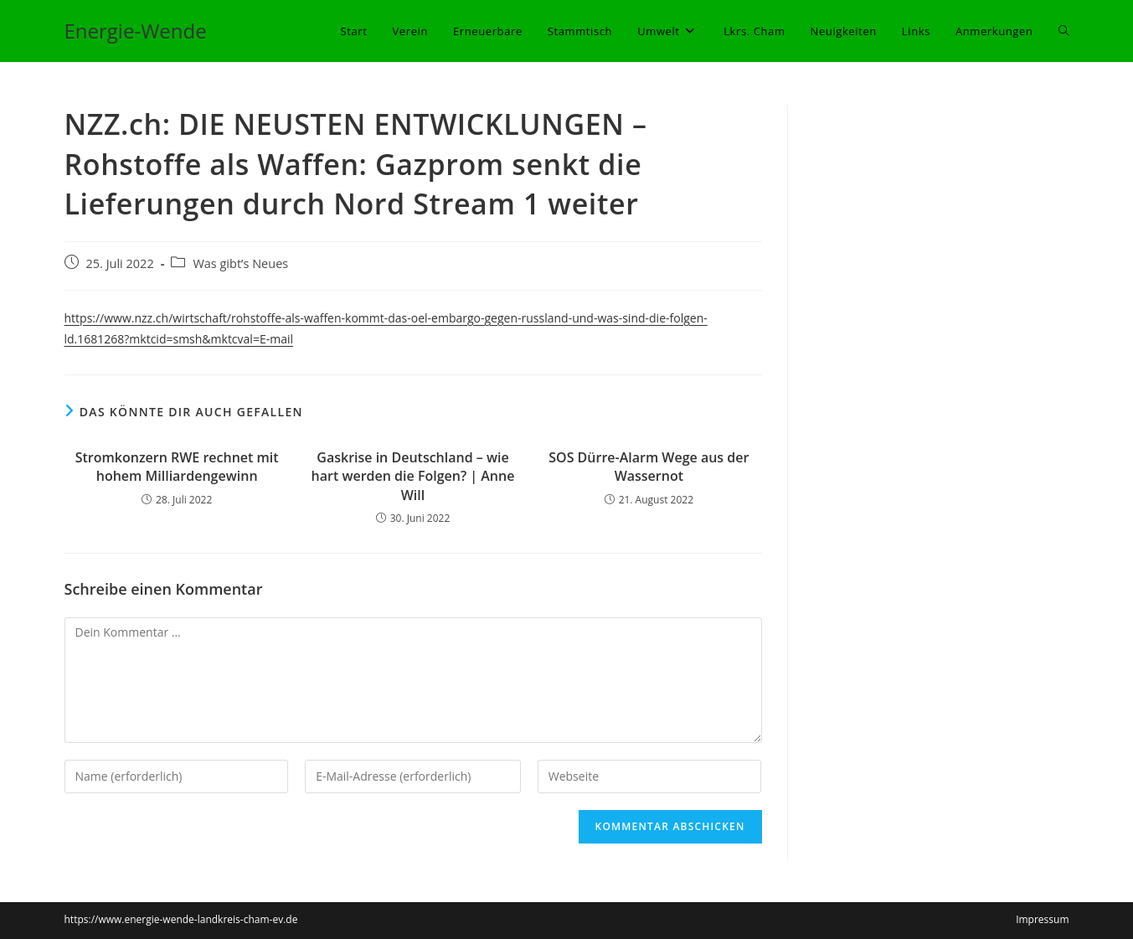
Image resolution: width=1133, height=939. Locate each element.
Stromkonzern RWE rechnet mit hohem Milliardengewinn (177, 466)
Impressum (1042, 919)
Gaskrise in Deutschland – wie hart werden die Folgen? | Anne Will (413, 476)
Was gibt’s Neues (240, 263)
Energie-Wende (135, 30)
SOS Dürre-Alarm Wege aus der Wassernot (648, 466)
